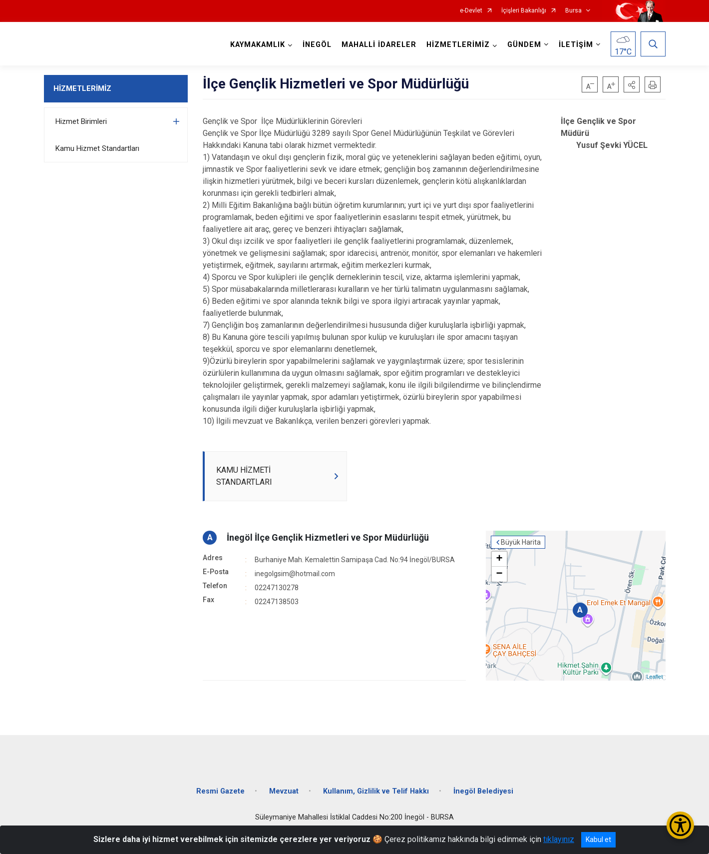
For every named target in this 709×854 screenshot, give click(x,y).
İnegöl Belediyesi (483, 791)
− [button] (499, 574)
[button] (632, 84)
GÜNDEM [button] (524, 44)
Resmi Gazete (220, 791)
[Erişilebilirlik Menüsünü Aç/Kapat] (680, 825)
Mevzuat (284, 791)
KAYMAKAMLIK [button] (257, 44)
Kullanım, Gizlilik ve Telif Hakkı (376, 791)
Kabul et (598, 840)
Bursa (573, 10)
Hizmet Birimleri (81, 121)
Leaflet (654, 677)
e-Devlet (471, 10)
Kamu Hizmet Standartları (97, 148)
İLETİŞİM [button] (576, 44)
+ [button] (499, 559)
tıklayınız (558, 839)
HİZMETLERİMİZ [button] (458, 44)
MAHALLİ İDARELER (379, 44)
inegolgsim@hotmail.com (295, 574)
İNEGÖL (317, 44)
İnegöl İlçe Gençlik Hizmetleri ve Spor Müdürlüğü (328, 537)
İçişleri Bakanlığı (523, 10)
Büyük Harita (521, 542)
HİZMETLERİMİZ (82, 88)
